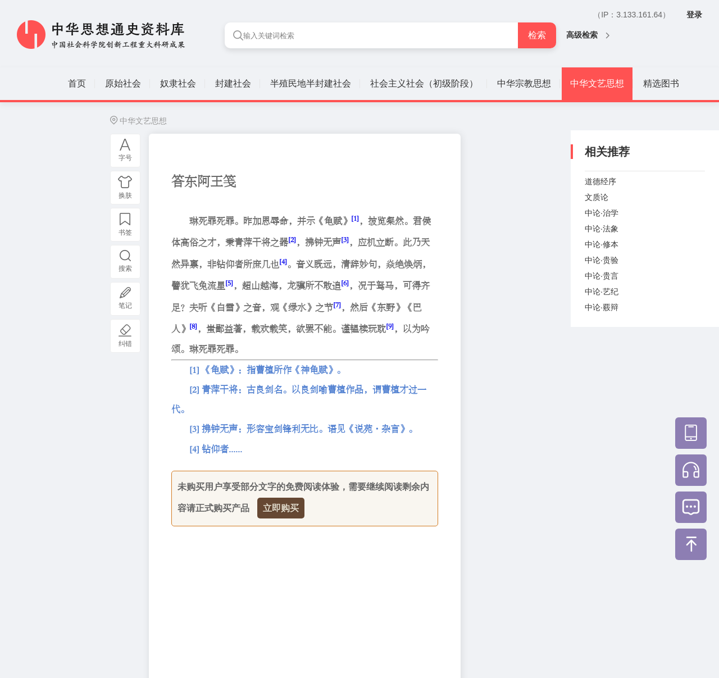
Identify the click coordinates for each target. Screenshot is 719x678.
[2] (292, 239)
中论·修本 (601, 244)
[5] (229, 283)
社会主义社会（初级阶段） (424, 83)
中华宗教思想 (524, 83)
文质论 (596, 197)
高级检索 (587, 34)
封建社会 (233, 83)
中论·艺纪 (601, 291)
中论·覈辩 (601, 307)
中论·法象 (601, 228)
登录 (694, 14)
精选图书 (661, 83)
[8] (193, 326)
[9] (390, 326)
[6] (345, 283)
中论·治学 (601, 212)
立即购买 (281, 508)
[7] (337, 305)
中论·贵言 (601, 275)
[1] (355, 218)
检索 (537, 35)
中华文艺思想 (597, 83)
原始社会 (123, 83)
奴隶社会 (178, 83)
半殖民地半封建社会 (310, 83)
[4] (283, 261)
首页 (77, 83)
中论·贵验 (601, 260)
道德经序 (600, 181)
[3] (345, 239)
